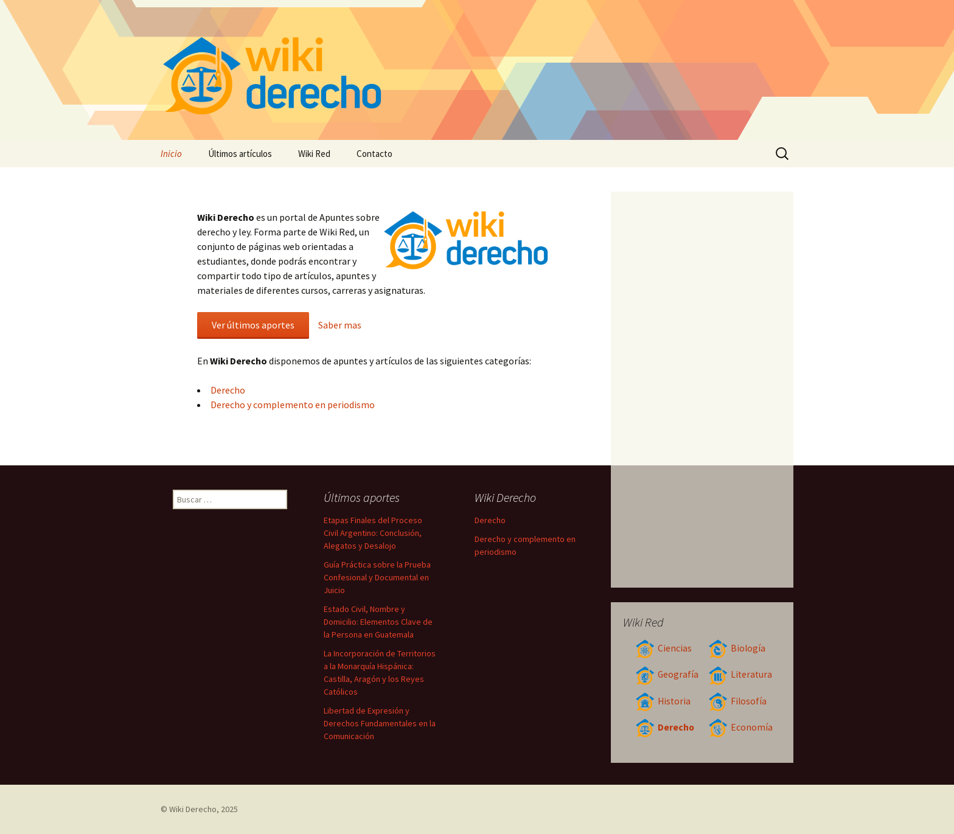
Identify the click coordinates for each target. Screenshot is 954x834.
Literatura (740, 674)
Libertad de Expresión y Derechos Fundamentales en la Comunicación (380, 723)
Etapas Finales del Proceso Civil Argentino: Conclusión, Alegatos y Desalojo (373, 533)
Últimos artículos (240, 153)
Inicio (171, 153)
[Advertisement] (702, 389)
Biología (736, 648)
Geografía (666, 674)
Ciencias (663, 648)
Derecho (228, 390)
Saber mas (339, 325)
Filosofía (737, 701)
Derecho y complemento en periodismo (293, 404)
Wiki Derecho (193, 809)
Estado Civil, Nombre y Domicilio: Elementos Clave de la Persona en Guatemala (378, 621)
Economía (740, 727)
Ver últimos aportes (253, 325)
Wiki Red (314, 153)
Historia (663, 701)
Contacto (374, 153)
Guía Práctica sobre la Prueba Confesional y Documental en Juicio (377, 577)
